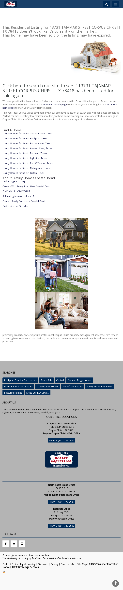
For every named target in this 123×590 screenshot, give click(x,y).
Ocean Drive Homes (47, 386)
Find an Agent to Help (14, 181)
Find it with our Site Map (15, 206)
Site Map (82, 564)
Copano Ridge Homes (79, 380)
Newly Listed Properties (99, 386)
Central (60, 380)
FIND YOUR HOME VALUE (16, 191)
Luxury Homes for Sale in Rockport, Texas (24, 138)
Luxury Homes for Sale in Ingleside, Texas (24, 158)
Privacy (54, 564)
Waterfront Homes (72, 386)
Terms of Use (68, 564)
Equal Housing (27, 564)
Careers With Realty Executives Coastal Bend (26, 186)
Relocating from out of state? (18, 196)
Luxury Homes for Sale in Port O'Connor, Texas (27, 163)
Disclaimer (43, 564)
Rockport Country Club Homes (20, 380)
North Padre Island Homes (18, 386)
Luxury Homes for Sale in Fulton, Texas (23, 172)
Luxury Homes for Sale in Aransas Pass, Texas (27, 148)
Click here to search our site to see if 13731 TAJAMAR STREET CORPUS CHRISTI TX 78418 (56, 88)
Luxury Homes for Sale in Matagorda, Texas (26, 168)
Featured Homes (13, 392)
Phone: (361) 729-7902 (61, 440)
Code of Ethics (10, 564)
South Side (46, 380)
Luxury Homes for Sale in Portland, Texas (24, 153)
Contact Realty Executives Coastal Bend (23, 201)
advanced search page (55, 104)
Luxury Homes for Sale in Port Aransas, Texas (27, 143)
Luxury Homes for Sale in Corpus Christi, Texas (27, 133)
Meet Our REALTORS (37, 392)
